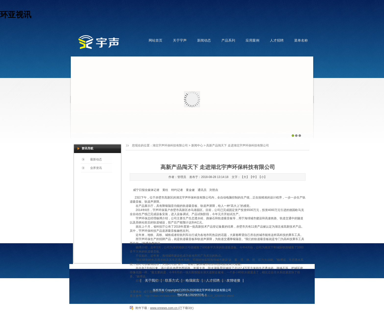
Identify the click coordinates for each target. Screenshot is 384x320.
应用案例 (252, 40)
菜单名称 (301, 40)
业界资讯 (96, 168)
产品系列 (228, 40)
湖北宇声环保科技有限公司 (170, 145)
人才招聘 (277, 40)
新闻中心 (197, 145)
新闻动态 (204, 40)
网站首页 (155, 40)
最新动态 (96, 159)
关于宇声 (180, 40)
